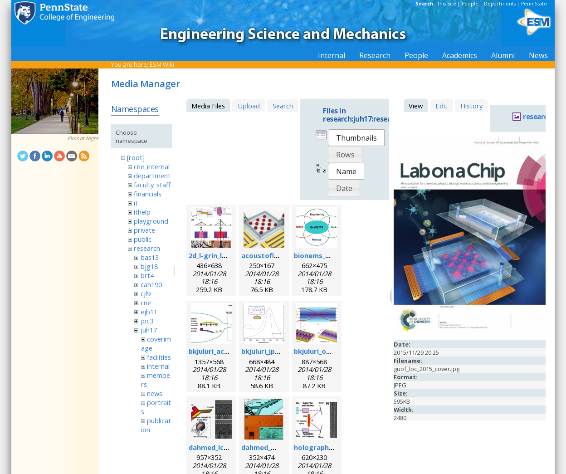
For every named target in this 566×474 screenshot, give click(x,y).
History (471, 105)
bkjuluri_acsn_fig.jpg (222, 351)
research (147, 248)
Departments (500, 3)
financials (147, 193)
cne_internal (152, 166)
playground (151, 220)
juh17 (149, 329)
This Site (446, 3)
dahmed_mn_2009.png (277, 447)
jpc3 (147, 320)
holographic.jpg (320, 447)
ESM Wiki (162, 64)
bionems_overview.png (332, 255)
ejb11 (149, 311)
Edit (441, 105)
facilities (159, 357)
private (144, 230)
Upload (249, 105)
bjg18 (149, 266)
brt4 (147, 275)
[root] (136, 157)
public (142, 239)
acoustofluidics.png (274, 255)
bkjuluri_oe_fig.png (325, 351)
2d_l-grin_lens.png (218, 255)
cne (146, 302)
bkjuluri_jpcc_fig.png (274, 351)
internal (158, 366)
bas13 (150, 257)
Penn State (534, 3)
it (136, 202)
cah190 (151, 284)
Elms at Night (83, 138)
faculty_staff (152, 184)
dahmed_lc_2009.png (222, 447)
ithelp (142, 211)
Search (283, 105)
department (152, 175)
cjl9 (146, 293)
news (154, 393)
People (470, 3)
